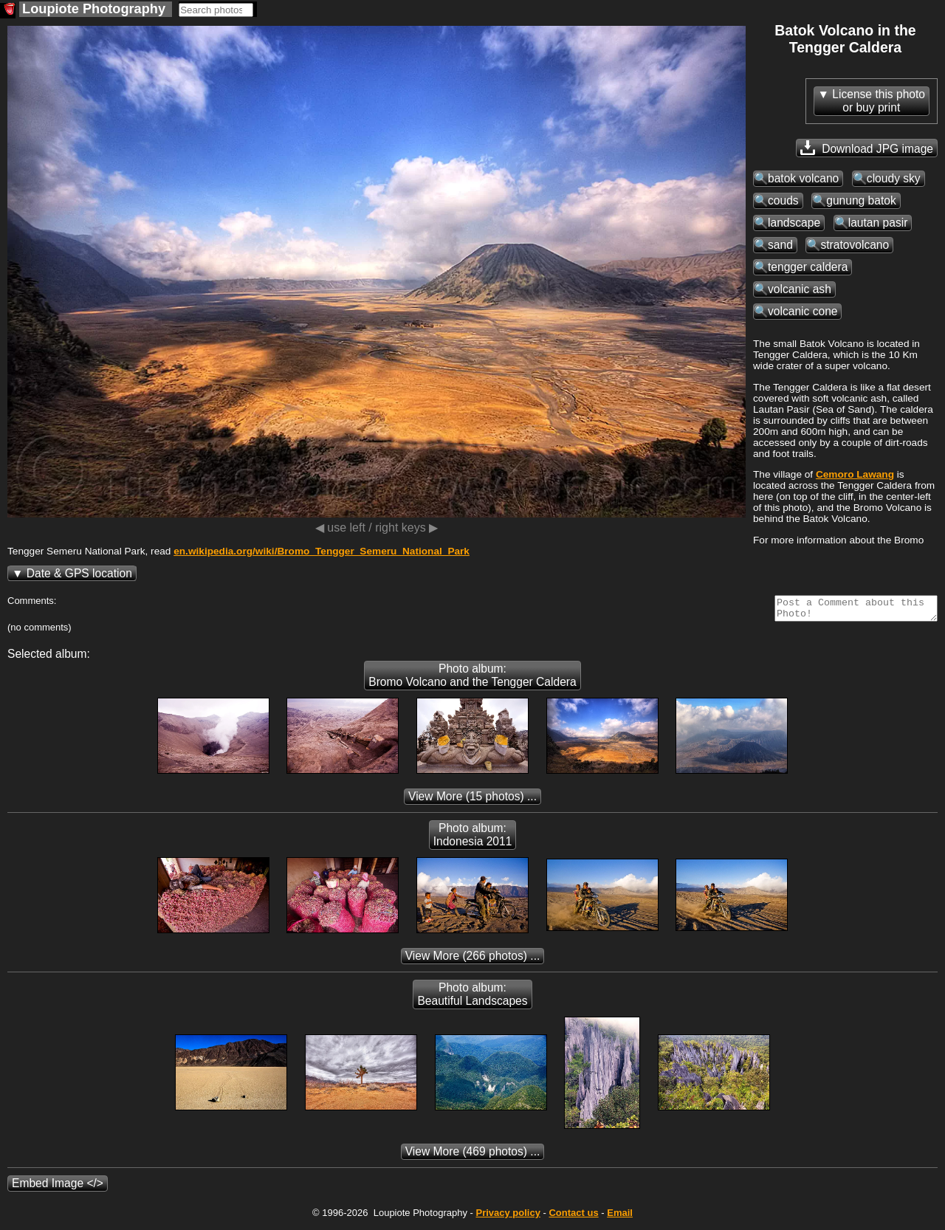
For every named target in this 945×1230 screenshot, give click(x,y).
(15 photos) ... (472, 800)
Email (620, 1217)
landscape (794, 222)
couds (783, 200)
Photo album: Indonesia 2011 (472, 839)
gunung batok (861, 200)
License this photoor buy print (878, 101)
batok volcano (803, 178)
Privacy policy (507, 1217)
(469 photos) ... (472, 1156)
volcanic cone (802, 311)
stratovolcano (854, 244)
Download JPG (866, 147)
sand (780, 244)
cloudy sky (894, 178)
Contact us (573, 1217)
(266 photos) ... (472, 960)
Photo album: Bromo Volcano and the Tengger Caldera (472, 680)
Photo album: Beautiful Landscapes (472, 998)
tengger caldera (808, 267)
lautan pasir (878, 222)
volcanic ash (799, 289)
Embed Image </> (57, 1187)
